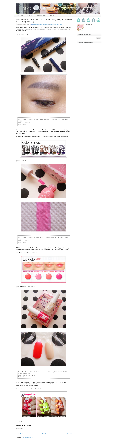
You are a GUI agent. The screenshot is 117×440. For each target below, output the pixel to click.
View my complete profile (92, 26)
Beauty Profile (41, 15)
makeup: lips (53, 24)
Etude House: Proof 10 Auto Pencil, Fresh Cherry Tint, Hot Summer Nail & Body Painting (44, 20)
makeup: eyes (46, 24)
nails (58, 24)
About (23, 15)
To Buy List (51, 15)
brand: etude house (37, 24)
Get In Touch (30, 15)
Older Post (68, 433)
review (61, 24)
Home (17, 15)
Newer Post (20, 433)
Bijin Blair (89, 24)
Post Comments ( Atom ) (27, 437)
